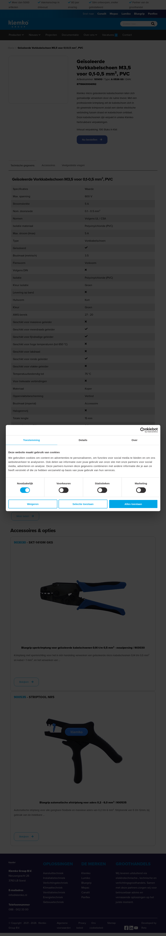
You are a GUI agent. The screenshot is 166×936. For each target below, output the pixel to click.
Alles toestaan (133, 503)
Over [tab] (134, 440)
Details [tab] (83, 440)
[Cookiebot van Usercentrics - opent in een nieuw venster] (143, 430)
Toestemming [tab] (31, 440)
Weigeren (32, 503)
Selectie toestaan (83, 503)
